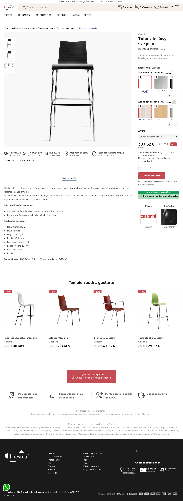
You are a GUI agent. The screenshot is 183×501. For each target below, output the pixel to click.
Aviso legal (52, 472)
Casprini (142, 34)
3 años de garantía (157, 401)
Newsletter (53, 469)
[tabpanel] (24, 319)
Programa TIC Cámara (93, 469)
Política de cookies (91, 466)
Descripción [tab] (69, 178)
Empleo (51, 466)
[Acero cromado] (161, 82)
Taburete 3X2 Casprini (150, 337)
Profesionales (54, 460)
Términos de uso (90, 456)
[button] (92, 376)
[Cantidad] (145, 168)
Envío (85, 463)
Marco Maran (158, 48)
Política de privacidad (92, 453)
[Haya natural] (161, 111)
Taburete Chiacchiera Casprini (20, 337)
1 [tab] (91, 353)
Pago (85, 460)
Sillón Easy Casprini (104, 337)
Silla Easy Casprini (58, 337)
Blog (50, 463)
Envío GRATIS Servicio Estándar (159, 192)
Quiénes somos (55, 456)
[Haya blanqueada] (145, 111)
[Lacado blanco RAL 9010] (145, 82)
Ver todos (166, 73)
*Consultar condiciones (119, 1)
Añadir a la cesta (151, 175)
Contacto (52, 453)
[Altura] (158, 136)
